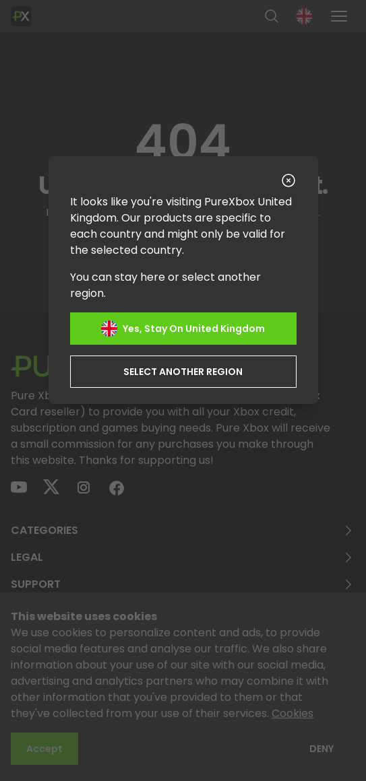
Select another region (183, 371)
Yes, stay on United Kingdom (183, 328)
